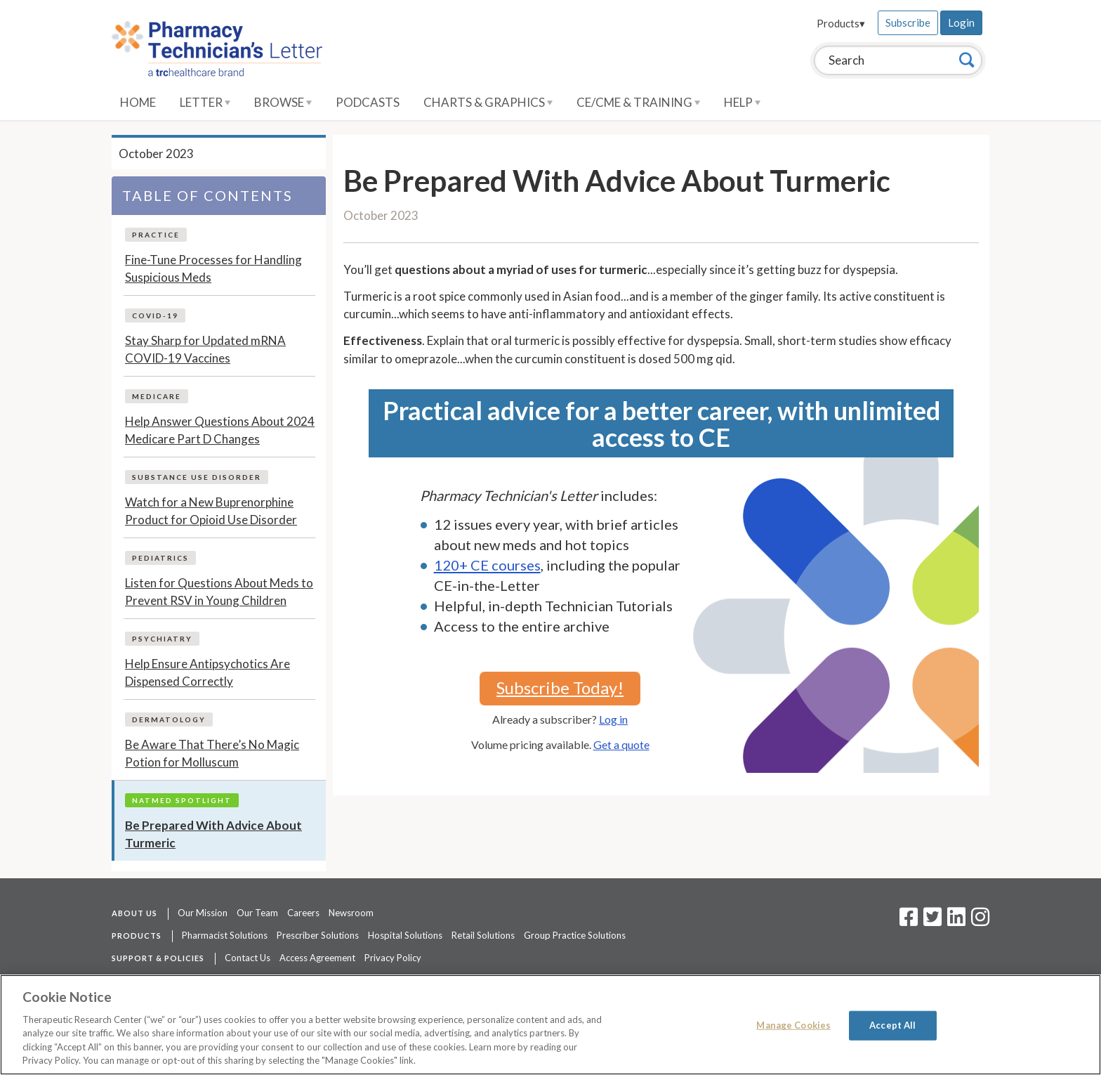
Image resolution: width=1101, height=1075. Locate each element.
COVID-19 (155, 315)
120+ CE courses (487, 564)
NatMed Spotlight (182, 800)
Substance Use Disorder (196, 477)
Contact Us (247, 957)
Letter (205, 102)
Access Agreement (317, 957)
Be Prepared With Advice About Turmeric (213, 834)
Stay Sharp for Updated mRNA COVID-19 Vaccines (205, 349)
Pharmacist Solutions (225, 935)
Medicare (156, 396)
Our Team (257, 912)
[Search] (966, 60)
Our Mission (203, 912)
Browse (283, 102)
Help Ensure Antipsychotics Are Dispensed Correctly (207, 672)
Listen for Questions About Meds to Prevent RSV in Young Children (219, 591)
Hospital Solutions (405, 935)
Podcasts (368, 102)
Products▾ (841, 23)
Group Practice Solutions (575, 935)
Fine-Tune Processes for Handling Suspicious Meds (213, 268)
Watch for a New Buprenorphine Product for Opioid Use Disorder (211, 511)
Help (742, 102)
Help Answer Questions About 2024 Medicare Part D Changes (220, 430)
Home (138, 102)
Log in (613, 719)
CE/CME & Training (638, 102)
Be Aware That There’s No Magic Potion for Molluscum (212, 753)
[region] (550, 1025)
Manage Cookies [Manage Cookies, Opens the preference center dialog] (793, 1025)
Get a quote (621, 744)
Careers (303, 912)
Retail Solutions (483, 935)
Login (961, 22)
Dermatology (169, 719)
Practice (156, 234)
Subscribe (907, 22)
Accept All (892, 1025)
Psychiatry (162, 638)
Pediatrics (160, 558)
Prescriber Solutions (318, 935)
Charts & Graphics (488, 102)
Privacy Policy (392, 957)
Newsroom (351, 912)
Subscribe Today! (560, 687)
